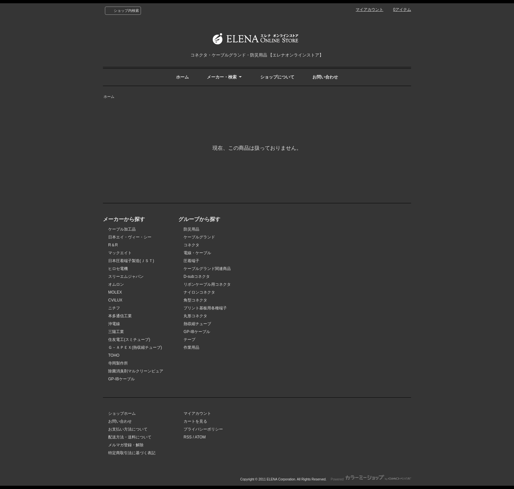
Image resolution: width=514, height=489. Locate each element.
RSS (188, 437)
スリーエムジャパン (126, 276)
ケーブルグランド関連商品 (207, 268)
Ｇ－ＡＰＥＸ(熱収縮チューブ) (135, 347)
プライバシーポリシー (203, 429)
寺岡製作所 (118, 363)
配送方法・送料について (129, 437)
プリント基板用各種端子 (205, 308)
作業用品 (191, 347)
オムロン (116, 284)
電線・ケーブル (197, 253)
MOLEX (115, 292)
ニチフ (114, 308)
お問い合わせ (325, 77)
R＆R (113, 245)
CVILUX (115, 300)
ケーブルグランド (199, 237)
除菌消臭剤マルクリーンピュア (135, 371)
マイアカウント (369, 9)
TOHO (113, 355)
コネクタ (191, 245)
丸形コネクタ (195, 316)
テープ (189, 339)
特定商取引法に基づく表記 (131, 453)
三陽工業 (116, 331)
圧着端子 (191, 260)
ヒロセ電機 (118, 268)
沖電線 (114, 324)
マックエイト (120, 253)
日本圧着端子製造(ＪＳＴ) (131, 260)
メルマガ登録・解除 (126, 445)
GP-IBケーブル (121, 379)
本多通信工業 (120, 316)
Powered (371, 479)
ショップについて (277, 77)
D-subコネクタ (197, 276)
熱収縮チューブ (197, 324)
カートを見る (195, 421)
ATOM (200, 437)
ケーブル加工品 (122, 229)
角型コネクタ (195, 300)
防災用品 (191, 229)
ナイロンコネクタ (199, 292)
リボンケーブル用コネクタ (207, 284)
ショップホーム (122, 413)
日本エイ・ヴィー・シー (129, 237)
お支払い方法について (128, 429)
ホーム (182, 77)
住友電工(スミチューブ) (129, 339)
